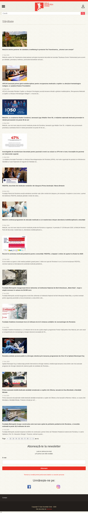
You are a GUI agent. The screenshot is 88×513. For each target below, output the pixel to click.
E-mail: (4, 458)
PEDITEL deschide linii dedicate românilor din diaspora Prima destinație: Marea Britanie (33, 186)
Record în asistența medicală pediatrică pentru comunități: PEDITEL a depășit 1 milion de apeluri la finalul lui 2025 (42, 254)
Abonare (44, 468)
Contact (4, 497)
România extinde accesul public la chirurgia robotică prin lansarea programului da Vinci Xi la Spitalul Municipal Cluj (43, 356)
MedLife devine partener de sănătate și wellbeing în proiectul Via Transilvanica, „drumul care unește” (38, 49)
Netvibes (49, 509)
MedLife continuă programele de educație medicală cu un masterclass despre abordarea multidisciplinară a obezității (43, 220)
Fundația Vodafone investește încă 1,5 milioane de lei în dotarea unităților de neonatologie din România (38, 322)
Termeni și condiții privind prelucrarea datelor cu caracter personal (44, 475)
